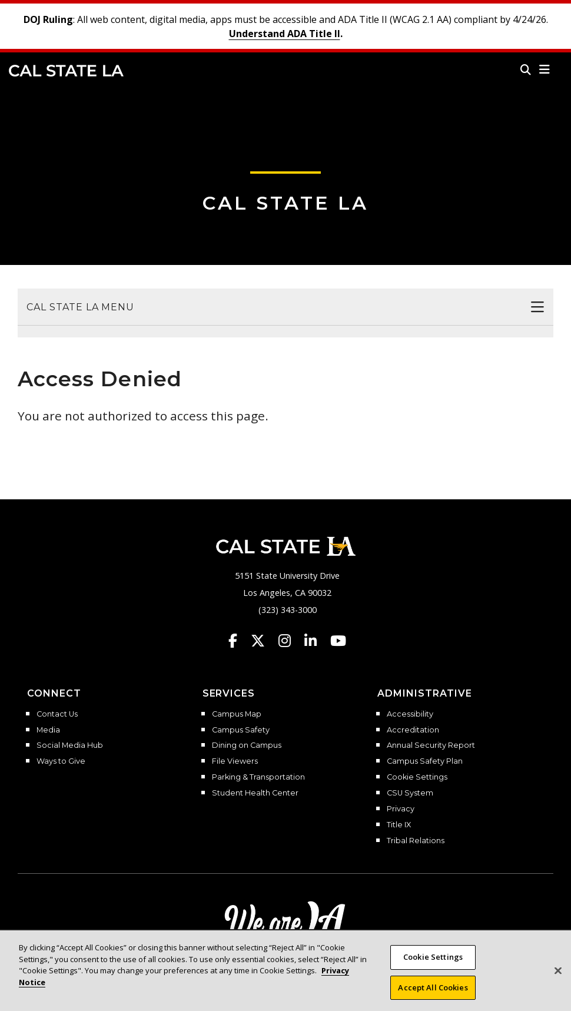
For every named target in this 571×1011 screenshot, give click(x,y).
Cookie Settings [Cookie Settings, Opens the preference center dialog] (433, 967)
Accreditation (413, 730)
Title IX (399, 825)
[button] (544, 69)
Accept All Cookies (432, 997)
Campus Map (236, 714)
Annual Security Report (431, 745)
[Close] (558, 981)
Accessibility (410, 714)
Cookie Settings (417, 777)
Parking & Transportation (258, 777)
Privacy (400, 809)
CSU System (410, 793)
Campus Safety (241, 730)
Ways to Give (60, 761)
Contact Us (57, 714)
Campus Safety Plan (425, 761)
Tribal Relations (415, 841)
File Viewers (235, 761)
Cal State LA (66, 71)
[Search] (525, 69)
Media (48, 730)
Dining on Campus (246, 745)
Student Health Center (255, 793)
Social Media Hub (69, 745)
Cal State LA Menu (80, 307)
